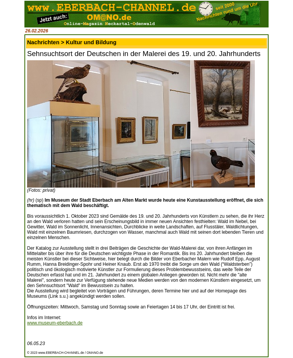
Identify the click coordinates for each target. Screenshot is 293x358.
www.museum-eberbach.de (54, 323)
